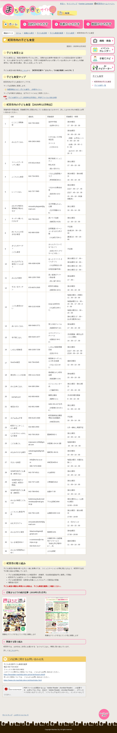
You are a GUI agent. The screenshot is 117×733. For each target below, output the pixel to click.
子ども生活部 (42, 33)
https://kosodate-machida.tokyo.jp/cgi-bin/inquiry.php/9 (24, 675)
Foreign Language (86, 4)
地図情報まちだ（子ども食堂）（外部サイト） (24, 89)
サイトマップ (72, 4)
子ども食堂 (70, 33)
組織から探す (29, 33)
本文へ (62, 4)
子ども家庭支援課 (56, 33)
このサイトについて (21, 715)
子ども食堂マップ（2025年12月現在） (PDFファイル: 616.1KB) (32, 97)
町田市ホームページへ (106, 4)
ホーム (18, 33)
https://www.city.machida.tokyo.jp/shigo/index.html (23, 680)
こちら (24, 70)
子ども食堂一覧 (100, 85)
